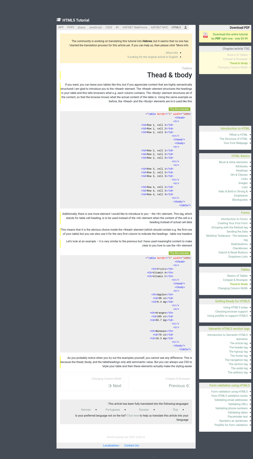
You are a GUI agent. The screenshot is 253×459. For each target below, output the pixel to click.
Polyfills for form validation (203, 425)
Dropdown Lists (210, 256)
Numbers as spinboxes (206, 420)
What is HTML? (211, 134)
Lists (217, 187)
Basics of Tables (210, 55)
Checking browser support (204, 311)
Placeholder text (210, 416)
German (58, 409)
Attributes (214, 166)
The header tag (211, 347)
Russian (117, 409)
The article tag (211, 343)
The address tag (210, 372)
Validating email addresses (203, 400)
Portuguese (85, 409)
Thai (148, 409)
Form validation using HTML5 (202, 391)
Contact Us (104, 445)
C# (90, 27)
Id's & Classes (211, 174)
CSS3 (81, 27)
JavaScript (68, 27)
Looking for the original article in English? (125, 57)
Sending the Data (209, 231)
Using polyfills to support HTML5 (200, 315)
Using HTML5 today (208, 307)
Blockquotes (212, 199)
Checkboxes (212, 248)
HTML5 (149, 27)
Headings (214, 170)
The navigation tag (209, 360)
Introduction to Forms (207, 219)
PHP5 (43, 27)
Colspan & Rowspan (208, 59)
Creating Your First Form (205, 223)
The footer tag (211, 355)
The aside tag (212, 368)
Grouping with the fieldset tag (202, 227)
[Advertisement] (198, 99)
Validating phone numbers (204, 408)
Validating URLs (210, 404)
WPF (34, 27)
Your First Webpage (208, 143)
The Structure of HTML (206, 139)
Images (215, 183)
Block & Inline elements (206, 162)
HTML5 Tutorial (48, 20)
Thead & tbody (211, 63)
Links (217, 179)
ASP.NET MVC (132, 27)
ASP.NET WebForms (107, 27)
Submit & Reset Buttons (205, 252)
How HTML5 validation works (202, 395)
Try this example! (152, 109)
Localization (83, 445)
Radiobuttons (212, 244)
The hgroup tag (211, 351)
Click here (106, 415)
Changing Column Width (205, 67)
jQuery (54, 27)
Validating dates (210, 412)
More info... (144, 52)
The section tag (210, 364)
